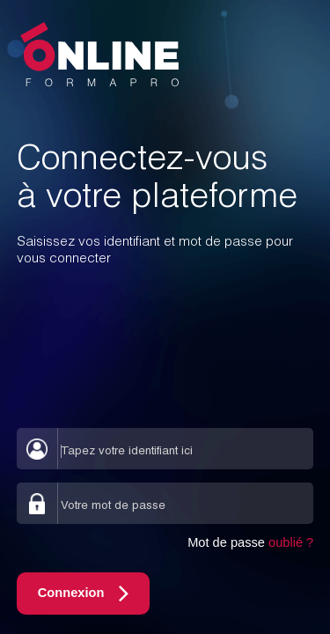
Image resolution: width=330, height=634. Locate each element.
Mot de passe (250, 542)
